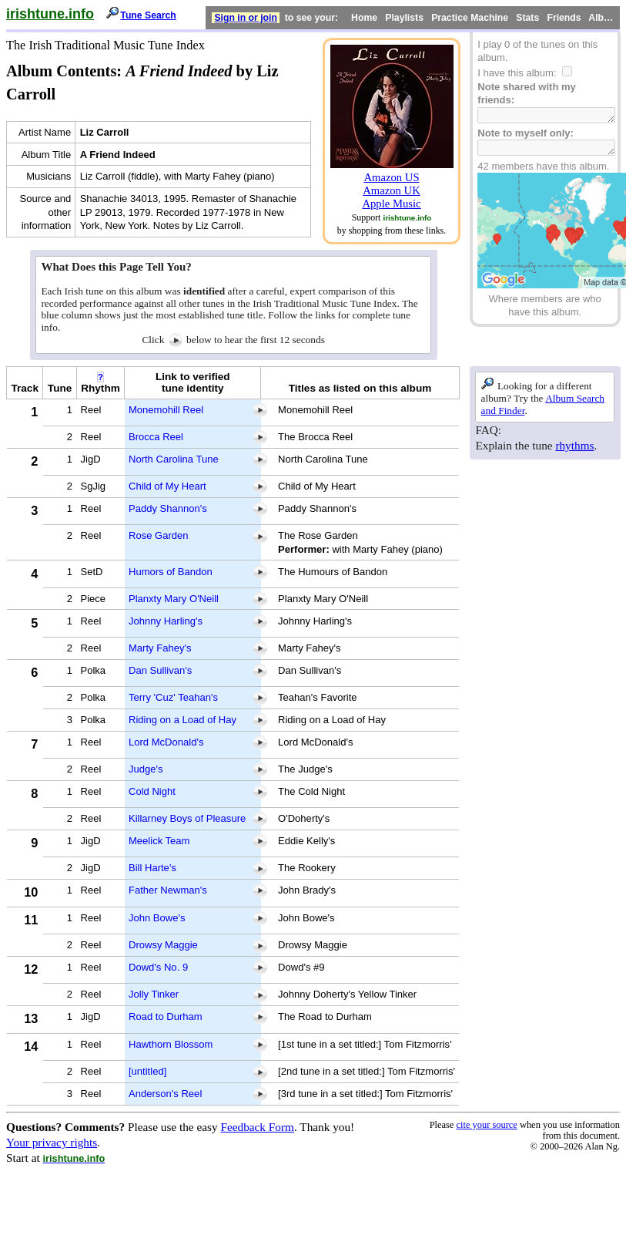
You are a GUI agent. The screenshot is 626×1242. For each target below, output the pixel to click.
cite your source (486, 1124)
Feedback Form (257, 1126)
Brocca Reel (156, 437)
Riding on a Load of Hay (182, 719)
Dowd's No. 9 (158, 967)
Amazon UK (391, 190)
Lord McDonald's (166, 742)
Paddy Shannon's (168, 508)
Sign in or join (245, 17)
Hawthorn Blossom (171, 1044)
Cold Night (152, 791)
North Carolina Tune (174, 459)
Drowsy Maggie (163, 945)
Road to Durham (166, 1016)
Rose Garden (159, 535)
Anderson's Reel (165, 1093)
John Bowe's (157, 918)
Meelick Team (159, 841)
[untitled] (147, 1071)
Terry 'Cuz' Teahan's (173, 697)
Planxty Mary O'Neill (174, 598)
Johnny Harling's (166, 621)
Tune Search (148, 15)
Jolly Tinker (154, 994)
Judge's (146, 769)
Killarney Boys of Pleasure (187, 818)
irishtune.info (50, 14)
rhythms (574, 445)
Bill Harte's (152, 867)
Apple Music (391, 203)
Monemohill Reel (166, 410)
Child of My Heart (167, 486)
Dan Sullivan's (160, 670)
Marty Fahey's (160, 648)
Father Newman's (168, 890)
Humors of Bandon (171, 571)
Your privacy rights (51, 1142)
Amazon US (391, 177)
